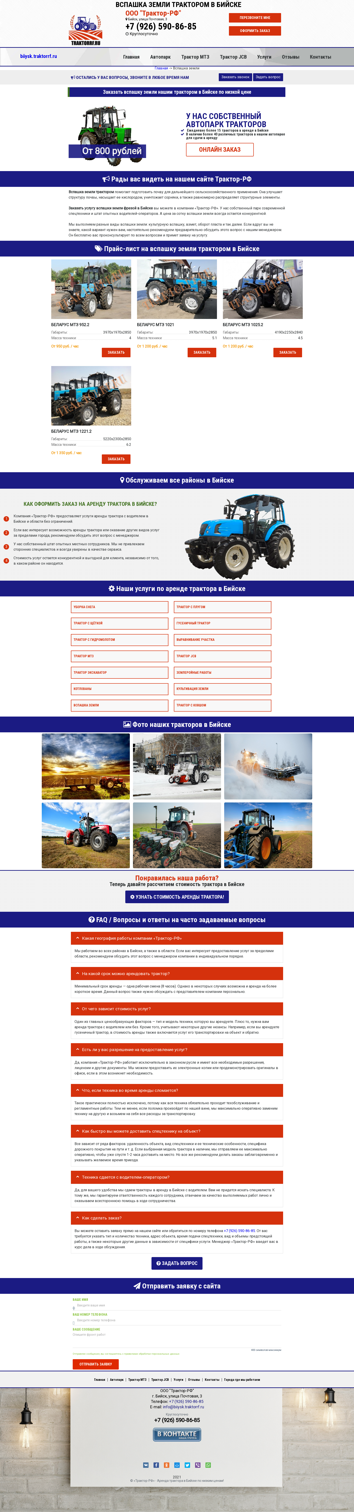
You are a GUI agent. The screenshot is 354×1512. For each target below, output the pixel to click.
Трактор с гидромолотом (94, 640)
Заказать (115, 352)
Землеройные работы (194, 673)
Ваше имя (80, 1298)
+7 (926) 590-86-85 (161, 26)
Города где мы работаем (242, 1377)
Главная (131, 57)
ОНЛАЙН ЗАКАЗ (220, 149)
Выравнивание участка (195, 640)
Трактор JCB (233, 57)
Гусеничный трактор (193, 623)
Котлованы (82, 689)
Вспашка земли (86, 706)
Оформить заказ (255, 31)
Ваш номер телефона (90, 1313)
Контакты (320, 57)
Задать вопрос (268, 77)
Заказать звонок (235, 77)
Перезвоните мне (255, 18)
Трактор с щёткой (88, 623)
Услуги (264, 57)
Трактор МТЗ (195, 57)
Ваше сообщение (86, 1327)
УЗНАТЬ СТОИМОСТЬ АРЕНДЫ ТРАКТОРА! (177, 897)
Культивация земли (192, 689)
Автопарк (160, 57)
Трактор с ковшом (191, 706)
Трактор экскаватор (90, 673)
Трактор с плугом (191, 607)
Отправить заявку (95, 1362)
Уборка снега (84, 607)
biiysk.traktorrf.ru (38, 56)
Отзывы (290, 57)
